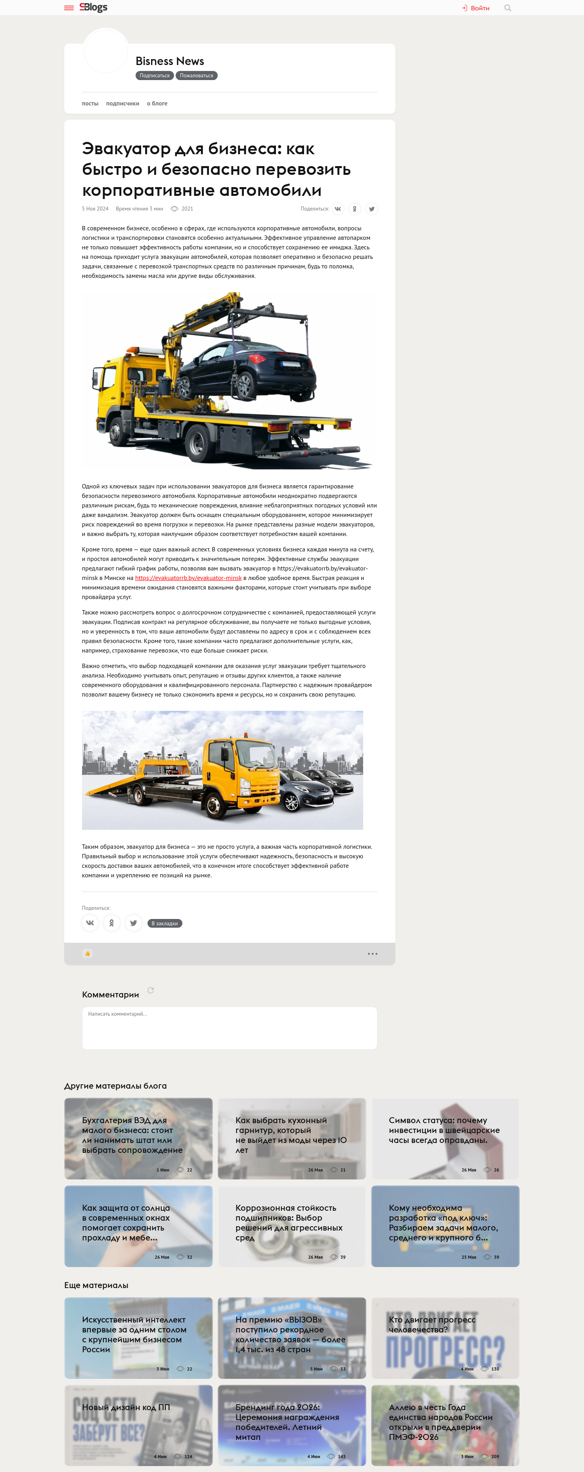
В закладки (165, 923)
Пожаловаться (196, 75)
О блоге (157, 103)
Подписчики (123, 103)
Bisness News (170, 61)
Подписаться (155, 75)
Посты (90, 103)
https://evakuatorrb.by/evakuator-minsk (188, 578)
